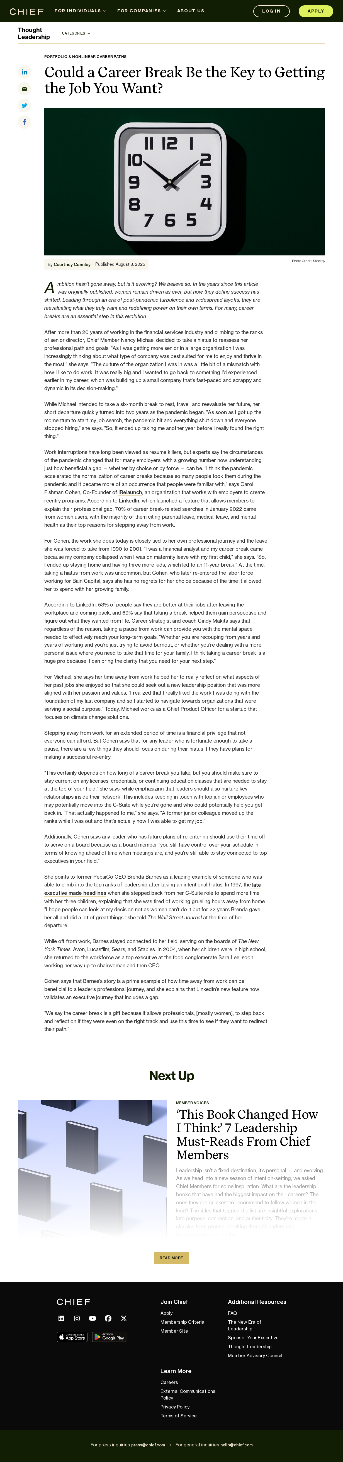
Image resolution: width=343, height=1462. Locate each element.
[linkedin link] (61, 1318)
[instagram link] (76, 1318)
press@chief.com (148, 1444)
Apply (316, 11)
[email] (26, 88)
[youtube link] (92, 1318)
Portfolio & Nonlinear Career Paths (85, 56)
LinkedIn (129, 500)
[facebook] (26, 122)
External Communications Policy (187, 1394)
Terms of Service (178, 1415)
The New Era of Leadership (244, 1325)
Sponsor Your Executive (253, 1337)
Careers (169, 1382)
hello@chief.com (236, 1444)
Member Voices (192, 1103)
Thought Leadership (250, 1346)
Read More (171, 1258)
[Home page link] (26, 11)
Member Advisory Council (255, 1355)
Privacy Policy (174, 1407)
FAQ (232, 1313)
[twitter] (26, 105)
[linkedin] (26, 72)
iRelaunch (130, 492)
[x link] (123, 1318)
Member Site (174, 1331)
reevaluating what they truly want (80, 308)
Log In (271, 11)
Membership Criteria (182, 1322)
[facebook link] (108, 1318)
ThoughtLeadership (34, 33)
